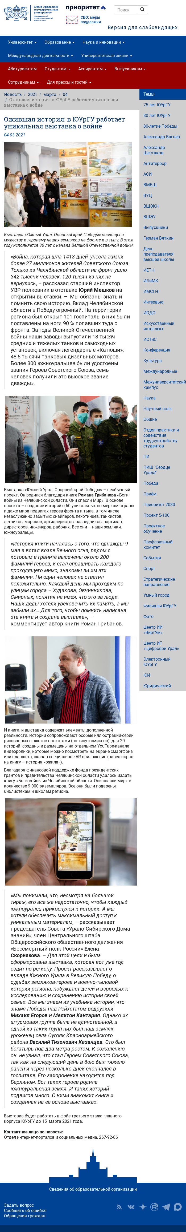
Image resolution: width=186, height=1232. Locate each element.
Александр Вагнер (161, 136)
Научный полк (157, 408)
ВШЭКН (151, 206)
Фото (148, 616)
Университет (22, 42)
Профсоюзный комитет (157, 544)
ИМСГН (150, 291)
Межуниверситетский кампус (164, 384)
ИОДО (149, 312)
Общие (150, 419)
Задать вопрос (19, 1205)
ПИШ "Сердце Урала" (156, 470)
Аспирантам (92, 68)
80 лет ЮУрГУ (157, 115)
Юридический (157, 685)
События (152, 557)
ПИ (146, 456)
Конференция (156, 350)
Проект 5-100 (156, 515)
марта (49, 94)
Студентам (57, 68)
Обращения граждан (24, 1215)
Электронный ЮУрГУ (157, 662)
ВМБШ (149, 184)
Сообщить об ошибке (25, 1210)
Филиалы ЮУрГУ (159, 605)
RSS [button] (119, 1207)
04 (65, 94)
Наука (149, 398)
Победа (150, 483)
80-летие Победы (160, 126)
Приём (149, 493)
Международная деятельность (40, 55)
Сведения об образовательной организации (93, 1189)
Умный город (156, 595)
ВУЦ (147, 195)
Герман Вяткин (158, 238)
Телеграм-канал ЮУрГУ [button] (166, 1207)
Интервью (153, 302)
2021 (32, 94)
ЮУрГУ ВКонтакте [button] (131, 1207)
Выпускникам (130, 68)
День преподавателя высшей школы (158, 254)
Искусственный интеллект (158, 326)
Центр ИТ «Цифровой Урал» (161, 646)
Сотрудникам (23, 82)
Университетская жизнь (106, 55)
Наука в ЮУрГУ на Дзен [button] (142, 1207)
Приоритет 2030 (159, 504)
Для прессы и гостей (69, 82)
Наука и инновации (103, 42)
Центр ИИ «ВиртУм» (153, 630)
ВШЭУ (149, 216)
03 (12, 135)
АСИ (147, 174)
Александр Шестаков (154, 150)
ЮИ (146, 675)
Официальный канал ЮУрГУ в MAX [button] (177, 1207)
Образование (59, 42)
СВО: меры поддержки (91, 19)
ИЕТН (148, 270)
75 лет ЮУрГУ (157, 104)
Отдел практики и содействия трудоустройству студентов (161, 438)
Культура (152, 360)
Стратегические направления (159, 582)
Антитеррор (155, 163)
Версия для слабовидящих (143, 27)
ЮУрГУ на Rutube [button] (154, 1207)
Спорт (149, 568)
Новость (13, 94)
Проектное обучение (154, 528)
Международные (160, 371)
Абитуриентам (22, 68)
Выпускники (155, 227)
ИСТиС (149, 339)
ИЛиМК (150, 280)
